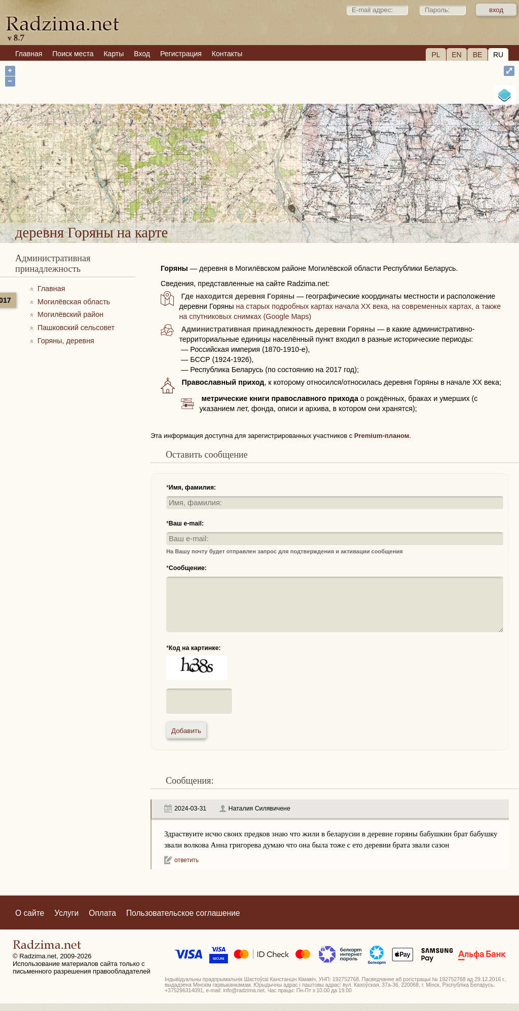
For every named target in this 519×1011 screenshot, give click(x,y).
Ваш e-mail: (186, 523)
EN (456, 55)
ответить (186, 860)
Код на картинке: (195, 648)
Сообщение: (188, 568)
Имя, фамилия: (192, 487)
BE (478, 55)
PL (435, 55)
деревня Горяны (298, 195)
